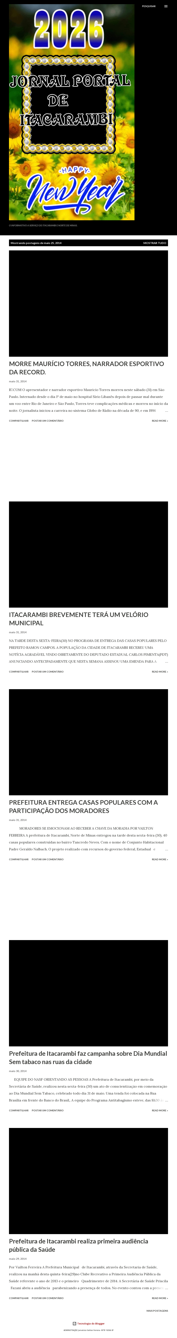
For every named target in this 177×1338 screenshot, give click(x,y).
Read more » (160, 420)
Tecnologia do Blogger (88, 1323)
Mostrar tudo (154, 243)
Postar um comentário (48, 420)
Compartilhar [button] (19, 420)
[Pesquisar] (149, 6)
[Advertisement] (88, 462)
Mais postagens (157, 1310)
